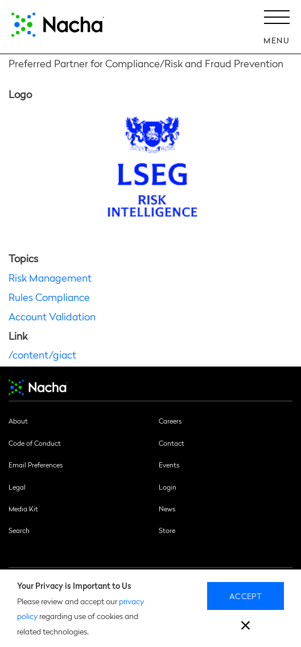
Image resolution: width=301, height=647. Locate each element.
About (18, 420)
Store (167, 530)
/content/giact (42, 354)
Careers (170, 420)
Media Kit (23, 508)
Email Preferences (36, 464)
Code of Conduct (35, 442)
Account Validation (52, 316)
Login (167, 486)
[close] (245, 626)
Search (19, 530)
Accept (245, 596)
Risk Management (50, 277)
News (167, 508)
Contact (171, 442)
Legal (17, 486)
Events (169, 464)
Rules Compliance (49, 296)
